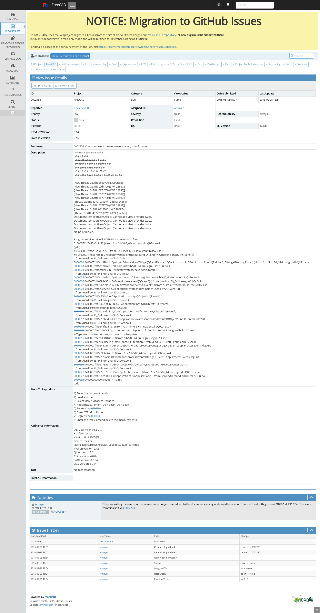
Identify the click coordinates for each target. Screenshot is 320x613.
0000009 (79, 296)
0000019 (79, 357)
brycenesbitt (81, 108)
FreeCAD (54, 5)
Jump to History (64, 85)
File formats (157, 64)
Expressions (128, 64)
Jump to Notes (42, 85)
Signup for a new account (74, 56)
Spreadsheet (39, 69)
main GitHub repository (162, 35)
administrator (45, 604)
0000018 (79, 353)
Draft (113, 64)
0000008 (79, 289)
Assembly (99, 64)
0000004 (79, 270)
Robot (287, 64)
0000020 (79, 364)
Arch (86, 64)
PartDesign (212, 64)
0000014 (79, 330)
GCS (171, 64)
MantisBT (50, 597)
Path (226, 64)
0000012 (79, 319)
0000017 (79, 345)
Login (55, 56)
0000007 (79, 285)
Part (198, 64)
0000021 (79, 372)
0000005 (79, 277)
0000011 (79, 311)
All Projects (37, 64)
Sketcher (301, 64)
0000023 (79, 379)
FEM (142, 64)
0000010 (79, 304)
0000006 (79, 281)
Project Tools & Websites (248, 64)
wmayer (179, 108)
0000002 (79, 262)
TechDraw (57, 69)
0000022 (79, 376)
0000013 (79, 326)
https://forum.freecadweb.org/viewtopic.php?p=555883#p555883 (137, 47)
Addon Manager (69, 64)
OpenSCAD (184, 64)
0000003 (79, 266)
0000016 (79, 342)
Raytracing (273, 64)
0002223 (130, 508)
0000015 (79, 338)
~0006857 (60, 511)
